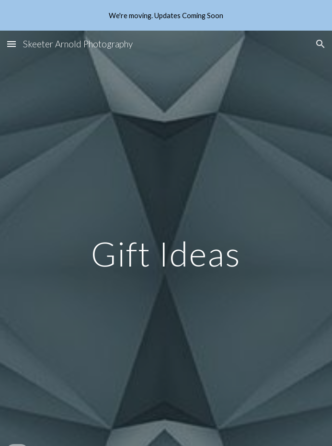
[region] (166, 15)
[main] (166, 254)
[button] (11, 44)
